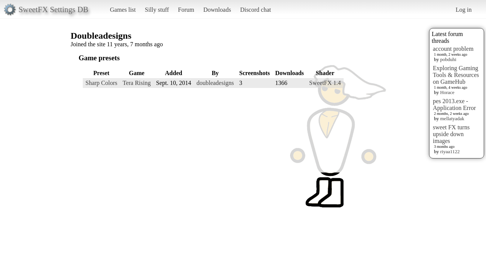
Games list (123, 9)
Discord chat (255, 9)
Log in (464, 9)
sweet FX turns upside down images (451, 134)
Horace (447, 92)
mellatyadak (452, 118)
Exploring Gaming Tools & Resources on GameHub (456, 75)
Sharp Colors (101, 83)
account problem (453, 49)
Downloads (217, 9)
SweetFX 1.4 (325, 83)
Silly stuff (157, 9)
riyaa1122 (450, 151)
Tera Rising (137, 83)
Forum (186, 9)
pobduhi (448, 59)
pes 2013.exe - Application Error (454, 104)
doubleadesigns (215, 83)
